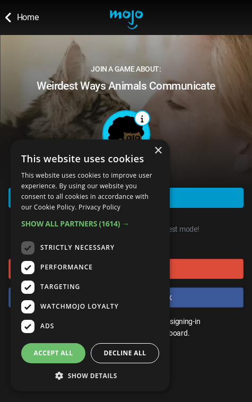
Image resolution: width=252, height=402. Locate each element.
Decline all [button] (125, 352)
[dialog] (90, 265)
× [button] (158, 151)
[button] (90, 223)
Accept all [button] (53, 352)
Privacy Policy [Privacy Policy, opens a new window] (99, 207)
